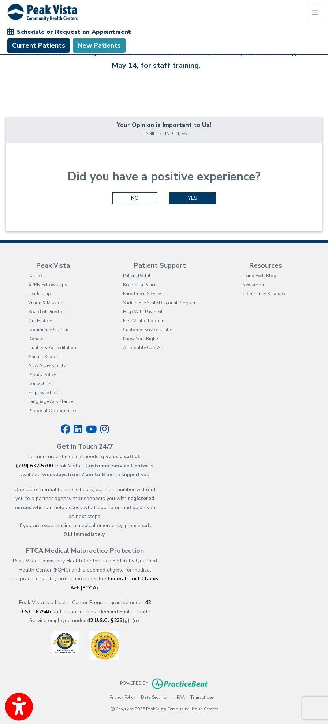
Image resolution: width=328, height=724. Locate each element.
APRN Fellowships (47, 285)
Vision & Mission (45, 303)
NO (135, 198)
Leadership (39, 294)
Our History (40, 321)
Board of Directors (47, 312)
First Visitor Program (144, 321)
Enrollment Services (143, 294)
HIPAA (178, 697)
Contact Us (39, 383)
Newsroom (253, 285)
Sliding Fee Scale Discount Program (160, 303)
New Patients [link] (99, 45)
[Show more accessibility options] (19, 706)
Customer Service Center (147, 329)
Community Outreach (50, 329)
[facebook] (65, 429)
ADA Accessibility (47, 365)
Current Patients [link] (38, 45)
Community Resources (265, 294)
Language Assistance (50, 401)
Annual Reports (44, 357)
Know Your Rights (141, 339)
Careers (36, 276)
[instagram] (104, 429)
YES (192, 198)
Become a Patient (140, 285)
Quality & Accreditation (52, 347)
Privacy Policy (42, 375)
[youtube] (91, 429)
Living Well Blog (259, 276)
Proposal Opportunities (53, 411)
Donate (35, 339)
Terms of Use (201, 697)
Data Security (154, 697)
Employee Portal (45, 393)
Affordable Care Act (143, 347)
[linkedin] (78, 429)
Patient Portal (136, 276)
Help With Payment (143, 312)
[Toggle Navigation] (315, 12)
